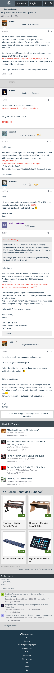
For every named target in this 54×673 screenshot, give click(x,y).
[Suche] (51, 3)
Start (27, 666)
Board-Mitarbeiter (7, 588)
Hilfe (27, 652)
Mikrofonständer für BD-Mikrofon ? (23, 430)
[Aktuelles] (45, 3)
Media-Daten (27, 659)
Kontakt (27, 641)
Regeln (3, 584)
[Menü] (3, 3)
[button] (26, 637)
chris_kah (10, 470)
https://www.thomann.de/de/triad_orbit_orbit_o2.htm (24, 58)
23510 (33, 205)
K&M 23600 (7, 122)
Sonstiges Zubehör (12, 601)
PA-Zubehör (19, 433)
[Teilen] (48, 31)
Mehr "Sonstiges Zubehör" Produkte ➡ (35, 569)
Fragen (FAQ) (6, 582)
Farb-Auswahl (26, 634)
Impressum (27, 655)
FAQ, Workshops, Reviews (24, 459)
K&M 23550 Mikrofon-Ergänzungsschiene (20, 108)
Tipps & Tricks (6, 579)
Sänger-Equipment (23, 447)
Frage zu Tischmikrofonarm (19, 478)
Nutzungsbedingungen (27, 645)
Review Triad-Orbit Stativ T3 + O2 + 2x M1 (26, 467)
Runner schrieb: (9, 240)
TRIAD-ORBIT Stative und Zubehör (30, 456)
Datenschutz (27, 648)
